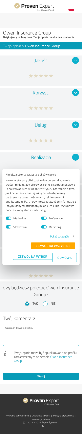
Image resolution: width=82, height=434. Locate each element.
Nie (53, 303)
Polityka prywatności (63, 415)
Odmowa (64, 257)
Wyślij (41, 376)
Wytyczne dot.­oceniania (17, 415)
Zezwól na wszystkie (53, 245)
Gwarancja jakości (41, 415)
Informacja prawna (41, 419)
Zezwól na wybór (32, 256)
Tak (35, 303)
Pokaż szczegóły (60, 236)
